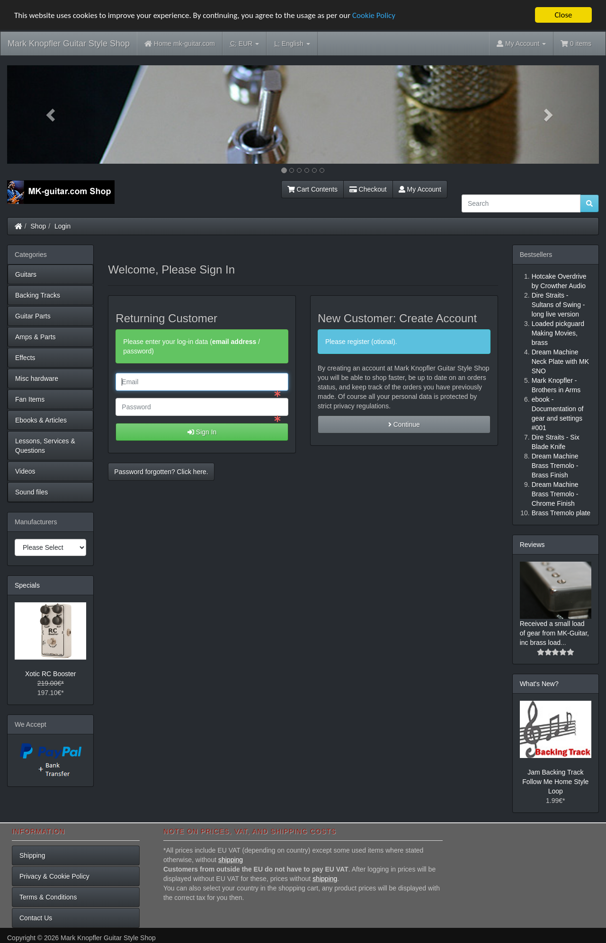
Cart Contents (312, 189)
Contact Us (35, 918)
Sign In (201, 432)
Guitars (25, 274)
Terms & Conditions (48, 897)
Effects (25, 357)
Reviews (532, 544)
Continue (404, 424)
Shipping (32, 855)
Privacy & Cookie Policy (54, 876)
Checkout (368, 189)
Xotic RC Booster (50, 674)
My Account (420, 189)
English (292, 44)
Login (62, 226)
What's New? (539, 683)
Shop (38, 226)
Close (563, 15)
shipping (230, 860)
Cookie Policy (373, 15)
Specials (27, 585)
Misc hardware (36, 378)
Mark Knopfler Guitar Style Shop (69, 43)
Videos (25, 471)
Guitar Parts (33, 316)
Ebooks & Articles (41, 420)
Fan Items (30, 399)
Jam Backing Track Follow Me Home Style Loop (555, 781)
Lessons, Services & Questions (45, 445)
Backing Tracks (37, 295)
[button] (51, 114)
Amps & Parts (35, 337)
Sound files (31, 492)
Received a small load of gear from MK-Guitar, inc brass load (554, 633)
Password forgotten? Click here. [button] (161, 472)
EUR (244, 44)
